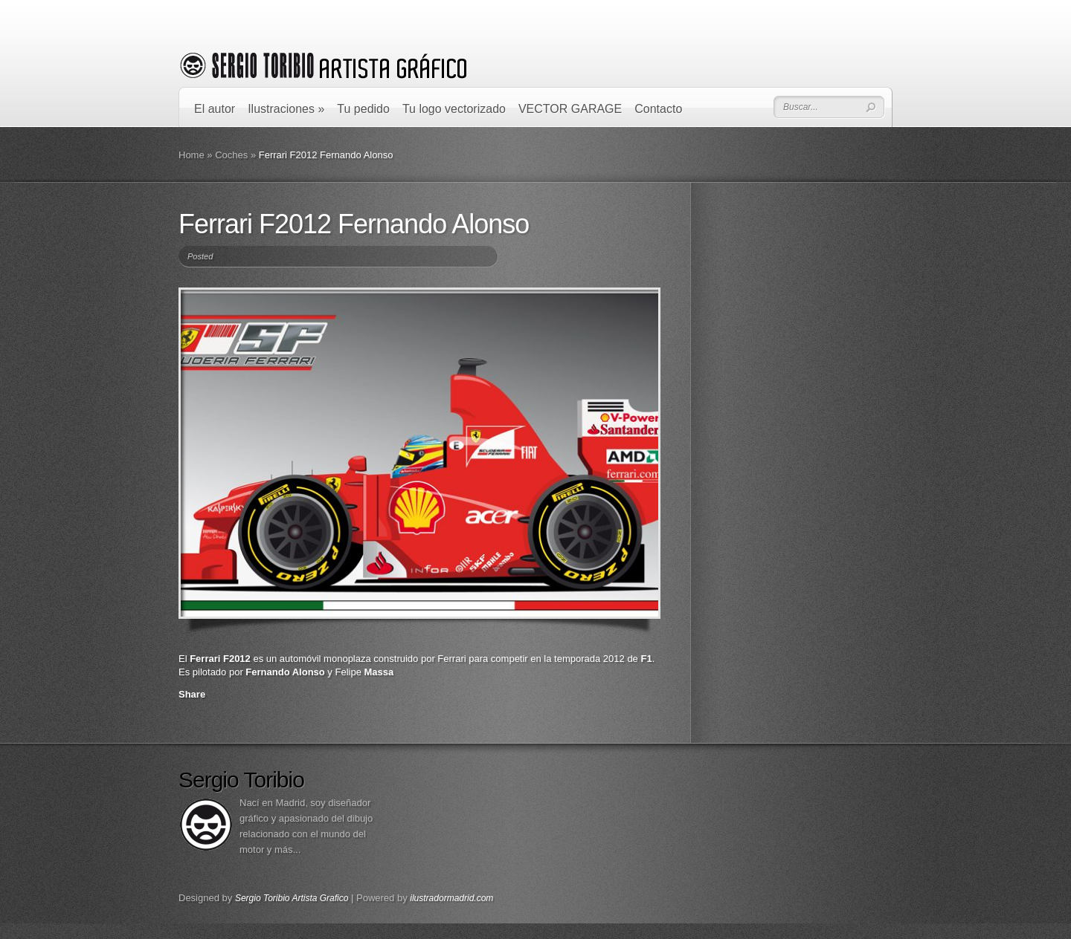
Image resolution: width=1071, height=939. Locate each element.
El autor (214, 109)
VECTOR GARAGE (570, 109)
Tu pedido (363, 109)
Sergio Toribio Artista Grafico (292, 898)
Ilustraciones (286, 109)
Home (191, 154)
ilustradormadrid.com (451, 898)
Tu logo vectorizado (454, 109)
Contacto (658, 109)
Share (191, 694)
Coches (231, 154)
